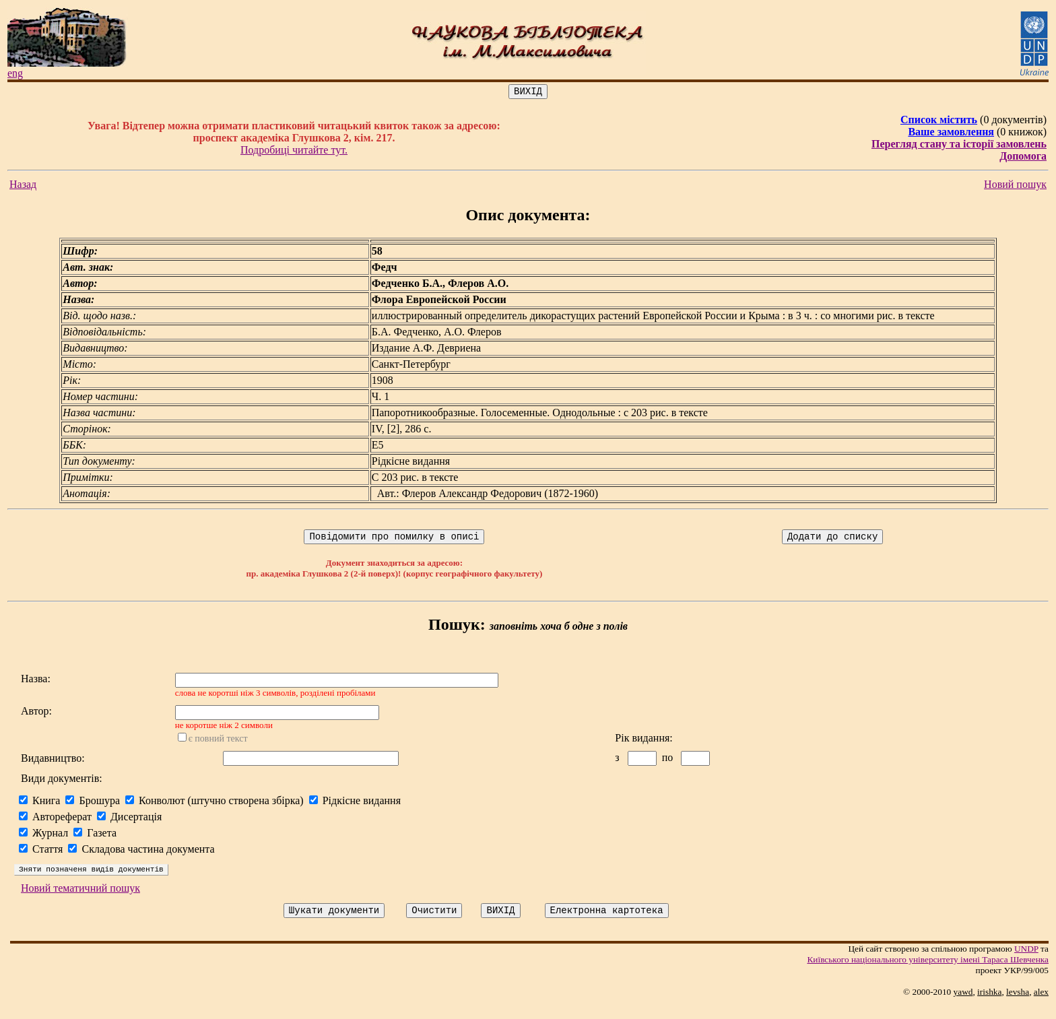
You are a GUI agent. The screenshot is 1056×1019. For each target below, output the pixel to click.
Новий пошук (1015, 186)
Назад (22, 186)
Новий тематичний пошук (80, 900)
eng (15, 73)
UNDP (1026, 963)
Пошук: (457, 628)
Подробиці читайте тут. (294, 152)
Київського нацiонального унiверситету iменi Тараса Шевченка (928, 973)
